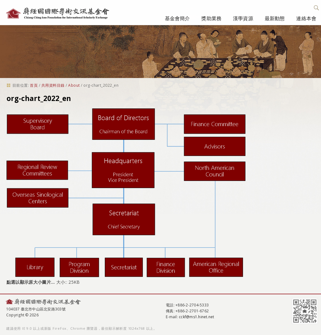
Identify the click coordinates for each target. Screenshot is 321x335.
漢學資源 (243, 18)
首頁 (34, 85)
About (74, 85)
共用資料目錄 (53, 85)
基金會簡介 (177, 18)
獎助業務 (211, 18)
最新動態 (275, 18)
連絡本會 (306, 18)
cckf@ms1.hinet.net (196, 316)
